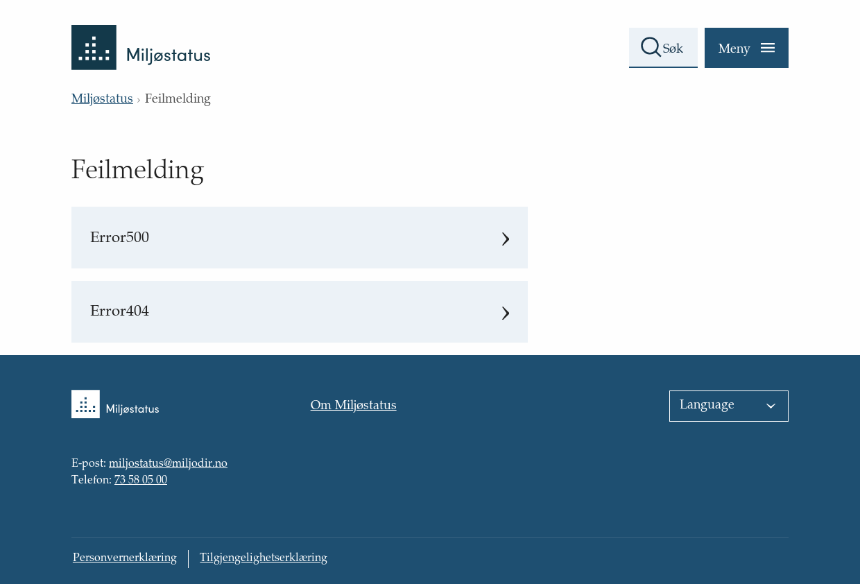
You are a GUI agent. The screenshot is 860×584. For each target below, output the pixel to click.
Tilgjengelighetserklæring (263, 559)
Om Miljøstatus (354, 406)
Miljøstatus (102, 100)
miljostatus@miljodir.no (168, 464)
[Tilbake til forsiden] (140, 35)
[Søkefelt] (663, 48)
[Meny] (747, 48)
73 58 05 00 (140, 481)
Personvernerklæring (125, 559)
